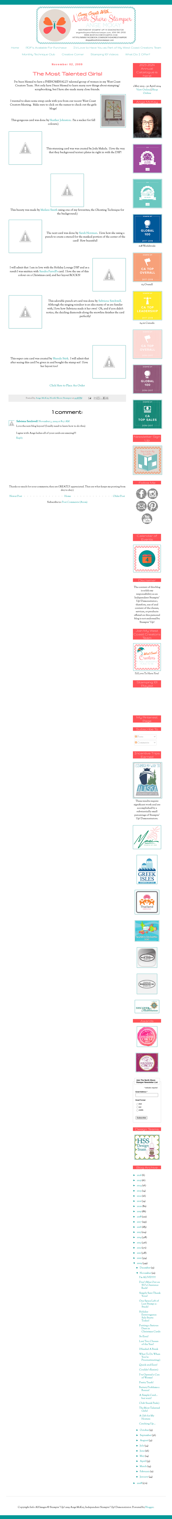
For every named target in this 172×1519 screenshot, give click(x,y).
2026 (139, 1175)
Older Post (119, 496)
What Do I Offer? (137, 54)
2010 (139, 1258)
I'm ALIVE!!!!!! (147, 1277)
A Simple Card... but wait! (148, 1396)
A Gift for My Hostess (146, 1417)
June (142, 1451)
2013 (139, 1243)
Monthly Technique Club (38, 54)
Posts (139, 737)
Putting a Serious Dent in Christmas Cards (149, 1328)
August (144, 1440)
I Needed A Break (148, 1349)
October (144, 1430)
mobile (141, 1110)
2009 (139, 1263)
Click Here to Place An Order (67, 386)
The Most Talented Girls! (149, 1409)
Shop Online (150, 91)
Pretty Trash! (146, 1382)
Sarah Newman (88, 233)
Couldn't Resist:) (148, 1370)
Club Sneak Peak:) (149, 1403)
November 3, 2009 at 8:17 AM (54, 421)
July (142, 1446)
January (144, 1477)
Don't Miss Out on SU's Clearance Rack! (149, 1285)
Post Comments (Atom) (74, 502)
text (140, 1107)
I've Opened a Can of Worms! (149, 1376)
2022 (139, 1196)
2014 (139, 1237)
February (145, 1471)
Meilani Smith (49, 210)
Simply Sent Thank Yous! (150, 1294)
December (145, 1268)
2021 (139, 1201)
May (142, 1456)
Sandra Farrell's (48, 271)
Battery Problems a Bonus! (149, 1389)
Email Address (141, 1092)
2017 (139, 1222)
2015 (139, 1232)
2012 (139, 1248)
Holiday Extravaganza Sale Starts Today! (148, 1316)
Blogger (149, 1507)
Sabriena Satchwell (109, 301)
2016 (139, 1227)
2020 (139, 1206)
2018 (139, 1217)
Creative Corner (73, 54)
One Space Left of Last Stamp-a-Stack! (149, 1304)
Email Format (140, 1100)
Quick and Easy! (148, 1365)
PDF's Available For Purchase (46, 47)
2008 (139, 1483)
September (146, 1435)
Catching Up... (147, 1424)
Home (15, 47)
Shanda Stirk (60, 359)
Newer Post (16, 496)
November (146, 1273)
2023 (139, 1191)
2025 (139, 1180)
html (140, 1104)
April (143, 1461)
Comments (142, 743)
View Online (143, 90)
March (143, 1466)
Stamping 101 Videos (105, 54)
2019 (139, 1211)
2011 (139, 1253)
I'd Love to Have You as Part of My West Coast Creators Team (117, 47)
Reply (19, 438)
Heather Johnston (60, 120)
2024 (139, 1185)
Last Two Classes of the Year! (148, 1343)
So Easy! (144, 1336)
